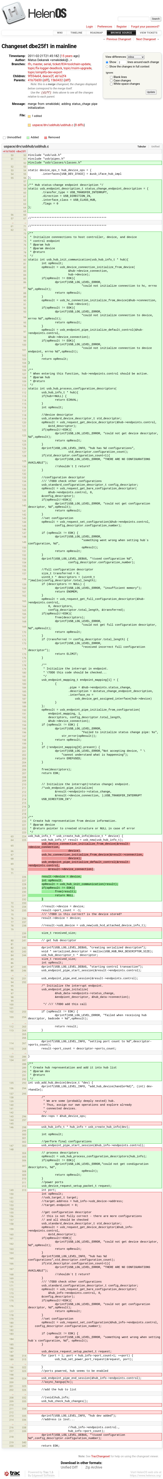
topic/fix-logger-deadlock (45, 68)
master (37, 64)
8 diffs (79, 125)
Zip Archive (93, 1467)
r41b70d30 (9, 151)
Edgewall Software (43, 1475)
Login (89, 26)
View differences (115, 57)
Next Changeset (146, 39)
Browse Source (121, 32)
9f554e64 (34, 76)
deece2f (47, 76)
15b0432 (57, 80)
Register (122, 26)
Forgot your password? (145, 26)
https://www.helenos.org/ (145, 1475)
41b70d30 (35, 80)
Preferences (104, 26)
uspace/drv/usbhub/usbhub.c (53, 125)
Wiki (60, 32)
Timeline (76, 32)
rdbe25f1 (21, 151)
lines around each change (138, 62)
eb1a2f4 (60, 76)
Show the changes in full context (127, 66)
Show (111, 62)
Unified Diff (69, 1467)
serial (47, 64)
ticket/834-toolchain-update (72, 64)
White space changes (127, 84)
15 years (67, 56)
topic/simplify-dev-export (45, 72)
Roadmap (96, 32)
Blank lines (120, 77)
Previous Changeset (119, 39)
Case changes (122, 80)
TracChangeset (100, 1456)
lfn (29, 64)
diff (46, 80)
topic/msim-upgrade (77, 68)
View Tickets (148, 32)
